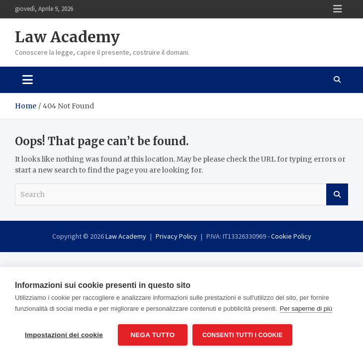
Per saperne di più (306, 308)
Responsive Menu (337, 8)
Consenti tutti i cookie (242, 335)
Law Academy (67, 36)
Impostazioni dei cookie (64, 335)
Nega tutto (152, 335)
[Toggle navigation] (27, 79)
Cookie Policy (291, 236)
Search (337, 194)
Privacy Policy (176, 236)
